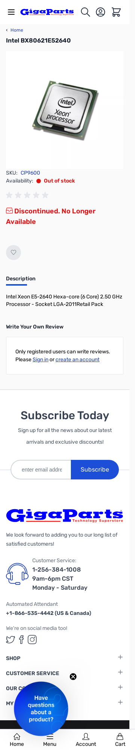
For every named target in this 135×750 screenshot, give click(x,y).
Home (17, 740)
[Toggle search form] (85, 12)
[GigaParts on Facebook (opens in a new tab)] (21, 639)
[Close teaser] (73, 676)
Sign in (40, 359)
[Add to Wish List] (13, 252)
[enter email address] (40, 469)
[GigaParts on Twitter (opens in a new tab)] (10, 639)
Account (86, 740)
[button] (41, 709)
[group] (28, 195)
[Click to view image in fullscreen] (64, 110)
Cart (120, 740)
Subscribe (95, 469)
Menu (49, 740)
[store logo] (50, 12)
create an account (77, 359)
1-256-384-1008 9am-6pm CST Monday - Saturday (59, 578)
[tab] (21, 281)
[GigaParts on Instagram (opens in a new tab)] (32, 639)
